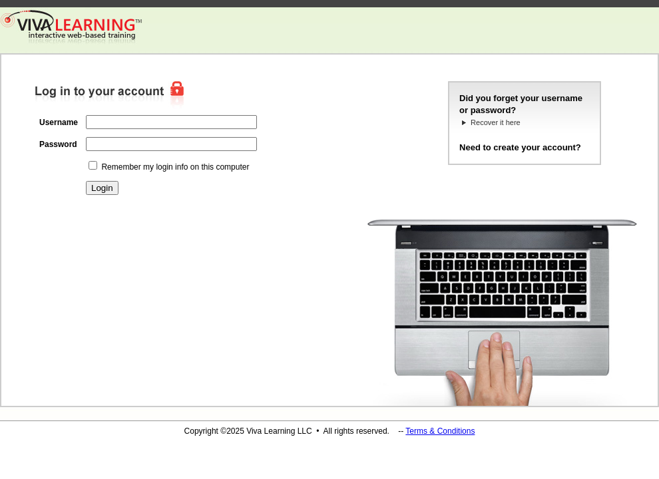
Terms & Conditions (440, 431)
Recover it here (496, 122)
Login (102, 188)
